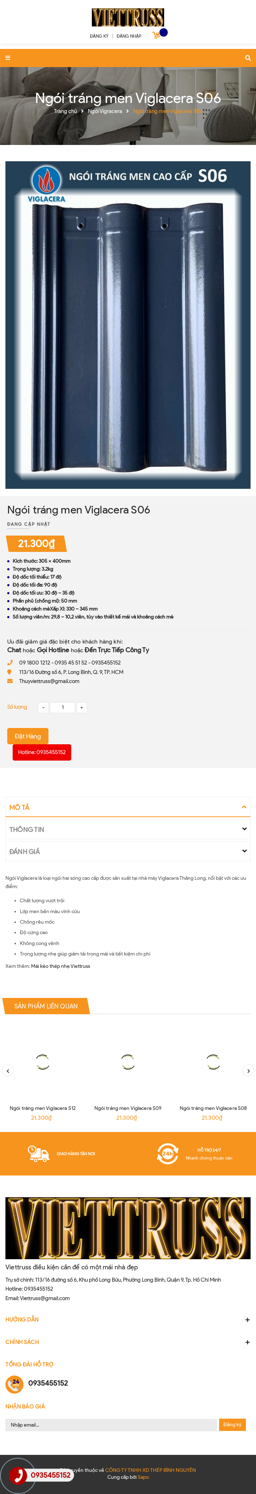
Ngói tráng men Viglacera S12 (43, 1108)
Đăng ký (232, 1425)
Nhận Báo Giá (25, 1406)
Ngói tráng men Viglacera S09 (128, 1108)
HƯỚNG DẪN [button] (128, 1319)
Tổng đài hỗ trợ (29, 1364)
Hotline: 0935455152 (42, 752)
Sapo (143, 1477)
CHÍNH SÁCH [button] (128, 1342)
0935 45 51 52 (71, 662)
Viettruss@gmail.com (45, 1298)
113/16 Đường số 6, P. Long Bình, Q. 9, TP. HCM (71, 672)
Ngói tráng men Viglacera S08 (213, 1108)
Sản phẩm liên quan (46, 1006)
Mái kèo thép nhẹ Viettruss (60, 966)
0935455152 (106, 662)
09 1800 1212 (34, 662)
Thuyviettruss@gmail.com (49, 681)
